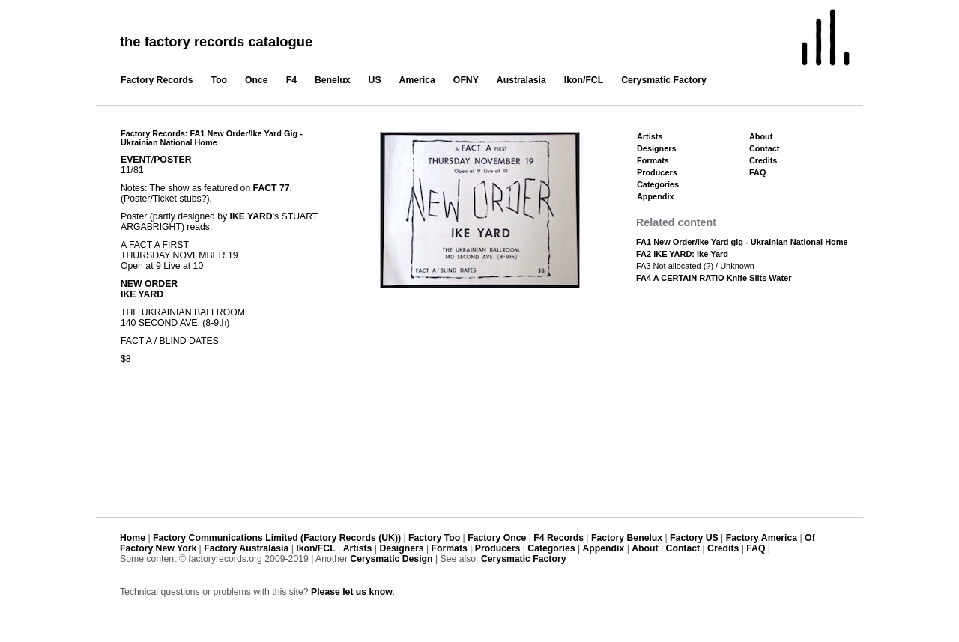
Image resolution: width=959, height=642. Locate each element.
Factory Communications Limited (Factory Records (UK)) (277, 538)
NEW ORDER (149, 284)
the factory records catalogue (216, 41)
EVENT (136, 159)
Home (132, 538)
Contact (764, 148)
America (417, 80)
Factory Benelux (626, 538)
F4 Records (558, 538)
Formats (653, 160)
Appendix (655, 196)
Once (256, 80)
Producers (657, 172)
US (375, 80)
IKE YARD (251, 216)
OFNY (466, 80)
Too (219, 80)
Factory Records (157, 80)
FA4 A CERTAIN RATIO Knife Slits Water (713, 277)
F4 (291, 80)
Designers (657, 148)
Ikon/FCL (583, 80)
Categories (658, 184)
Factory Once (497, 538)
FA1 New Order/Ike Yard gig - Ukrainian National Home (742, 241)
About (760, 136)
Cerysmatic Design (391, 559)
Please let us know (352, 592)
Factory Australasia (246, 548)
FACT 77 (271, 188)
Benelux (333, 80)
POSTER (172, 159)
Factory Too (434, 538)
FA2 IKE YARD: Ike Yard (682, 253)
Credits (763, 160)
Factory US (694, 538)
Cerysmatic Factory (664, 80)
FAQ (757, 172)
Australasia (521, 80)
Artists (649, 136)
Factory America (761, 538)
